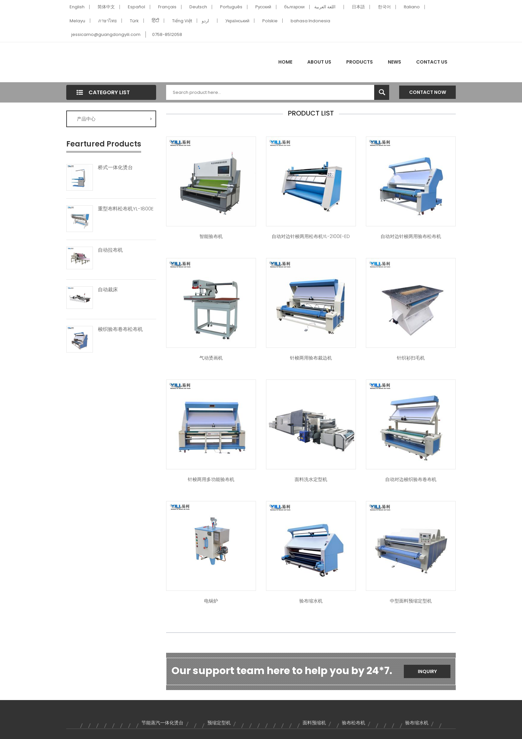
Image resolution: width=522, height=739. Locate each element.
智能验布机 (211, 236)
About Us (319, 62)
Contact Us (431, 62)
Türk (134, 21)
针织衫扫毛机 (411, 358)
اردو (205, 21)
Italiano (412, 7)
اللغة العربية (325, 7)
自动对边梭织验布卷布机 (410, 479)
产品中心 (114, 119)
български (294, 7)
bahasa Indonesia (310, 21)
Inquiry (427, 671)
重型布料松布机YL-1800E (125, 208)
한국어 (384, 7)
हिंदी (155, 21)
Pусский (263, 7)
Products (359, 62)
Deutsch (198, 7)
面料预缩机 (314, 722)
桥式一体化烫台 (115, 167)
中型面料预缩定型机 (411, 601)
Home (285, 62)
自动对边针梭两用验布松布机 (411, 236)
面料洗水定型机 (311, 479)
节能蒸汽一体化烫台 (162, 722)
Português (231, 7)
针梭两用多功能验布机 (211, 479)
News (394, 62)
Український (237, 21)
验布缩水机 (311, 601)
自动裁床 (108, 289)
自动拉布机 (110, 250)
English (77, 7)
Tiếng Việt (182, 21)
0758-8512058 (167, 34)
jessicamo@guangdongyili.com (105, 34)
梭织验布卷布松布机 (120, 329)
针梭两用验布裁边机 (311, 358)
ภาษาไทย (107, 21)
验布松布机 (353, 722)
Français (167, 7)
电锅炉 (211, 601)
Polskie (270, 21)
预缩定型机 (219, 722)
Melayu (77, 21)
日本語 (358, 7)
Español (136, 7)
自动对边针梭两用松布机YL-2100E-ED (311, 236)
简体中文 (106, 7)
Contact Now (427, 92)
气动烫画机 (211, 358)
